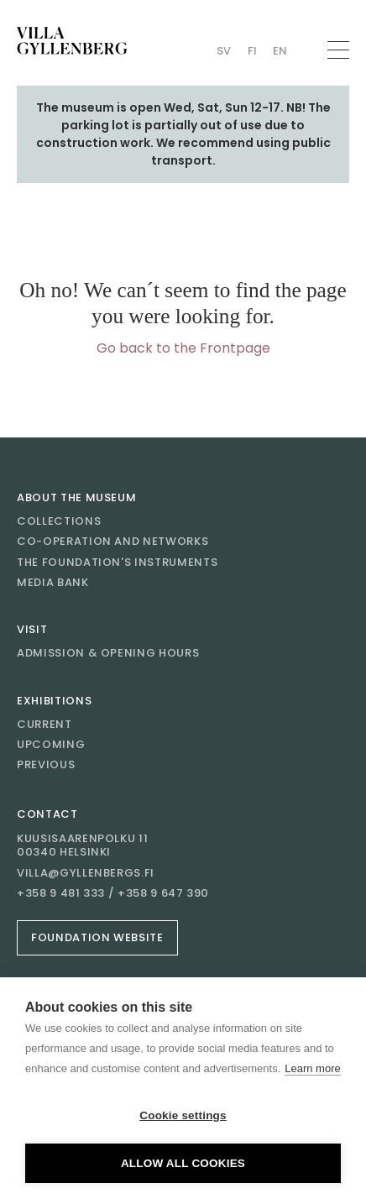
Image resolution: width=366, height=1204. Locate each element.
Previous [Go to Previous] (46, 764)
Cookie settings (183, 1115)
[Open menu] (338, 50)
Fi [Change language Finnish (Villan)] (252, 51)
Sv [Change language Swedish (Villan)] (224, 51)
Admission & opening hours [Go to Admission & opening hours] (108, 653)
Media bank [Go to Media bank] (53, 582)
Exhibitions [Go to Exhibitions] (54, 701)
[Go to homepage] (72, 41)
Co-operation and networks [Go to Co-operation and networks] (112, 541)
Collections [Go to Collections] (59, 521)
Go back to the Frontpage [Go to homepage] (183, 348)
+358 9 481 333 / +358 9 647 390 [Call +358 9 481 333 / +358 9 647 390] (113, 893)
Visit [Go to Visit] (32, 629)
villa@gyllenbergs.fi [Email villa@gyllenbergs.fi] (85, 873)
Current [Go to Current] (44, 724)
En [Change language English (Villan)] (280, 51)
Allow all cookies (183, 1163)
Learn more (312, 1068)
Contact (47, 814)
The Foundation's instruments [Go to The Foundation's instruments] (117, 562)
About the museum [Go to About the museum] (76, 497)
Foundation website (97, 937)
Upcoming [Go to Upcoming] (51, 744)
